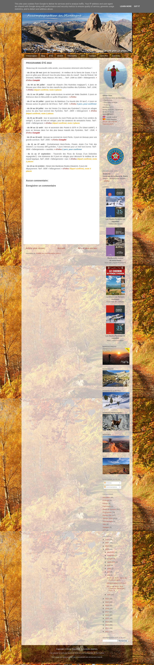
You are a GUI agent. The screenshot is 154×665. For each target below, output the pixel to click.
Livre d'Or (104, 56)
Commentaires (110, 487)
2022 (107, 549)
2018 (107, 608)
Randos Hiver (108, 518)
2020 (107, 602)
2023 (107, 546)
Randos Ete (107, 515)
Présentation (31, 56)
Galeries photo (108, 124)
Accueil (61, 248)
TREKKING (72, 56)
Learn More (126, 6)
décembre (111, 552)
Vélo (104, 524)
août (109, 565)
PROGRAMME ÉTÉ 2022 (116, 583)
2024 (107, 543)
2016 (107, 615)
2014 (107, 622)
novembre (111, 555)
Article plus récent (35, 248)
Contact (92, 56)
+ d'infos (30, 90)
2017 (107, 612)
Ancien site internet (110, 122)
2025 (107, 539)
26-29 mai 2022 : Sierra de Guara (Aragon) (117, 579)
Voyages (106, 527)
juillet (109, 569)
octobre (110, 559)
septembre (111, 562)
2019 (107, 605)
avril (109, 595)
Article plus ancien (87, 248)
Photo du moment (109, 509)
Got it (137, 6)
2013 (107, 625)
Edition (105, 503)
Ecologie (106, 500)
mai (108, 575)
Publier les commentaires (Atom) (48, 253)
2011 (107, 632)
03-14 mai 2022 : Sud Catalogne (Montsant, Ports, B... (116, 588)
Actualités (106, 497)
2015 (107, 618)
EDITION (116, 56)
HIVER (60, 56)
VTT (83, 56)
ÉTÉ (51, 56)
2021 (107, 599)
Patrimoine (107, 506)
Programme (107, 512)
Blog (43, 56)
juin (108, 572)
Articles (107, 483)
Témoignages (108, 521)
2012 (107, 628)
